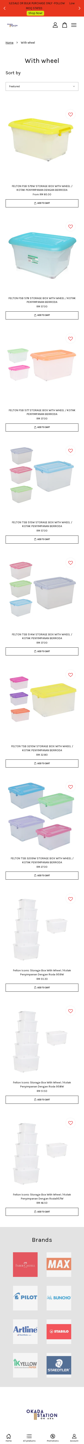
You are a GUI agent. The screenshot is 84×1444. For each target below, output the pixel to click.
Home (9, 42)
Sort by (13, 72)
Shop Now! (43, 13)
